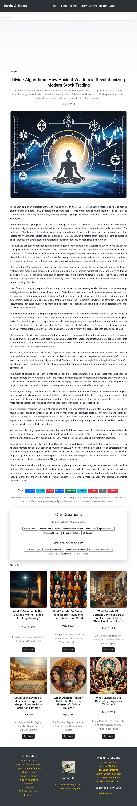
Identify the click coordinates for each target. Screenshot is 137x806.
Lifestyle (93, 5)
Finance (63, 5)
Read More (28, 650)
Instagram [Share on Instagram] (113, 491)
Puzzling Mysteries (28, 779)
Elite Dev (28, 795)
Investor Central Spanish (28, 764)
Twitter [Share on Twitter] (41, 491)
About (112, 5)
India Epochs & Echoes (108, 781)
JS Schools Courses (28, 791)
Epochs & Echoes (28, 776)
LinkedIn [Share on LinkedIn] (59, 491)
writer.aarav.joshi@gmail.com (68, 784)
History (83, 5)
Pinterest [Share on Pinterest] (93, 491)
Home (55, 5)
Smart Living (28, 772)
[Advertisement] (68, 40)
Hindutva (28, 783)
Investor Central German (28, 768)
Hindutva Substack (108, 793)
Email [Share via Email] (103, 491)
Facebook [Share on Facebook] (30, 491)
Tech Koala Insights (108, 770)
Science (73, 5)
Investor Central (28, 760)
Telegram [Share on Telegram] (82, 491)
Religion (103, 5)
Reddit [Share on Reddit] (50, 491)
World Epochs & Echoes (108, 777)
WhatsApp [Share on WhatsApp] (71, 491)
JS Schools (28, 787)
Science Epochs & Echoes (109, 773)
